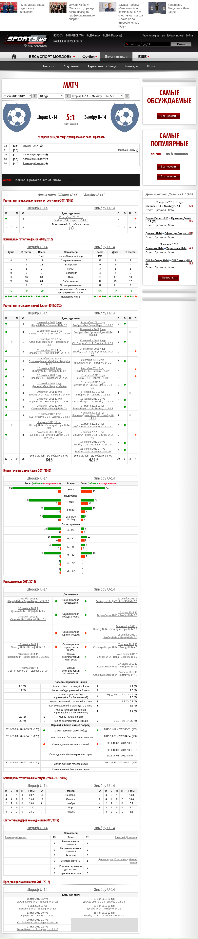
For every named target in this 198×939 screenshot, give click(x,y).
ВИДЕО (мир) (94, 35)
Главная (14, 56)
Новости (48, 66)
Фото (151, 66)
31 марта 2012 (89, 423)
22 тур (111, 912)
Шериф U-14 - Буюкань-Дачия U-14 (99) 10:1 (49, 436)
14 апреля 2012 (45, 432)
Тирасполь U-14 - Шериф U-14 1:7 (37, 908)
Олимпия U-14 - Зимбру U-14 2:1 (93, 371)
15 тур (100, 432)
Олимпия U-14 (155, 248)
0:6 (191, 220)
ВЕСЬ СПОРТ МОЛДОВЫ (50, 56)
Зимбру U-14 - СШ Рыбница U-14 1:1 (104, 915)
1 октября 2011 (45, 358)
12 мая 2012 (100, 899)
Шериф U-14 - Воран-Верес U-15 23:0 (49, 401)
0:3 (191, 233)
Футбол (88, 56)
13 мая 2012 (33, 912)
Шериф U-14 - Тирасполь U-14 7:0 (49, 378)
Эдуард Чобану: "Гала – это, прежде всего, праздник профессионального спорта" (72, 11)
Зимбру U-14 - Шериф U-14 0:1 (71, 220)
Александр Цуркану (34, 154)
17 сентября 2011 (89, 340)
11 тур (58, 398)
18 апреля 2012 (45, 405)
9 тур (58, 383)
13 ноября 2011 (45, 398)
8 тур (58, 375)
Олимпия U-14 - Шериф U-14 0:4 (49, 408)
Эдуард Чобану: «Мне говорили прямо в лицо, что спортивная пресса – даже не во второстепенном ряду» (121, 15)
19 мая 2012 (100, 906)
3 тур (59, 339)
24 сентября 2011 (89, 348)
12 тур (58, 405)
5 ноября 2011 (89, 392)
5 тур (58, 358)
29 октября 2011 (90, 382)
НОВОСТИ (58, 35)
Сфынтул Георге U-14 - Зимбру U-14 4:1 (93, 436)
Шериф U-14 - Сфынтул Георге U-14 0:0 (49, 426)
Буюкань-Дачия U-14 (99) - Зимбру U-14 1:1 (93, 417)
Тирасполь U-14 (177, 248)
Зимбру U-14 (95, 117)
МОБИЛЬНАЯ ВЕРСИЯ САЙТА (67, 41)
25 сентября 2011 (46, 350)
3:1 (191, 263)
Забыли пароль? (176, 35)
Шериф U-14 (46, 117)
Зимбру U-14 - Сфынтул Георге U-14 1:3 (93, 353)
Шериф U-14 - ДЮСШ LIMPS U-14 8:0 (49, 353)
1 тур (59, 322)
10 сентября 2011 (46, 330)
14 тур (57, 422)
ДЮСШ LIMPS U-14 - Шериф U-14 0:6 (37, 901)
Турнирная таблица (102, 66)
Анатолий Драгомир (126, 837)
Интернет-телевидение (27, 41)
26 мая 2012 (100, 912)
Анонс (7, 180)
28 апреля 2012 (165, 202)
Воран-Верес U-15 (157, 218)
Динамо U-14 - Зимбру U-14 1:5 (104, 908)
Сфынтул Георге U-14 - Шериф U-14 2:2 (49, 343)
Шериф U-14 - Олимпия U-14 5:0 (49, 325)
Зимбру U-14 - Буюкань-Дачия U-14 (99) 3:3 (93, 333)
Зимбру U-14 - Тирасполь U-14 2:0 (92, 444)
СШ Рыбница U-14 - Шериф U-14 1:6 (37, 922)
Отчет (47, 180)
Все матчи (168, 277)
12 (37, 616)
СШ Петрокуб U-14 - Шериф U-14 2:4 (49, 416)
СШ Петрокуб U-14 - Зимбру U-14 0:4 (92, 343)
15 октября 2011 (68, 217)
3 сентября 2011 (46, 322)
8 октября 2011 (89, 368)
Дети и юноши (116, 56)
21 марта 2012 (45, 414)
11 (37, 598)
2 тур (59, 330)
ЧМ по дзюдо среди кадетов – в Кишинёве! (22, 7)
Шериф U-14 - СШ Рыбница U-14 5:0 (49, 394)
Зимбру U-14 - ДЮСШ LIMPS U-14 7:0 (93, 386)
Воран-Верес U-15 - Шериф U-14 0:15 (37, 929)
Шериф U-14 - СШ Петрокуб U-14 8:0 (49, 333)
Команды (131, 66)
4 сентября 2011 (90, 322)
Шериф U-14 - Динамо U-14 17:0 (37, 915)
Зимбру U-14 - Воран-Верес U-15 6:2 (92, 325)
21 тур (111, 906)
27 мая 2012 (33, 926)
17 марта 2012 (89, 405)
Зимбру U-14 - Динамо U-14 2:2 (92, 394)
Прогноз (19, 180)
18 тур (179, 202)
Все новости (168, 116)
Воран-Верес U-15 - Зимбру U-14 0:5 (92, 408)
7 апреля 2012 (89, 432)
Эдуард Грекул (31, 145)
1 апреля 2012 (45, 422)
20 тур (111, 899)
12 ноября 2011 (88, 398)
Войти (189, 35)
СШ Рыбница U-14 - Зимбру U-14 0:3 (92, 401)
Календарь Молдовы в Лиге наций (168, 8)
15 (136, 644)
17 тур (101, 448)
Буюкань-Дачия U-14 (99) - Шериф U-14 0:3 (49, 363)
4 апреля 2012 (89, 412)
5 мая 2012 (34, 906)
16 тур (58, 432)
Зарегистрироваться (154, 35)
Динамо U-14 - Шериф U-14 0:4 (49, 386)
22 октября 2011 (46, 375)
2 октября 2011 (89, 360)
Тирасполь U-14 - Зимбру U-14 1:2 (92, 362)
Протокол (34, 180)
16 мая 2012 (33, 899)
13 (36, 668)
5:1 (191, 205)
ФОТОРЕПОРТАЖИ (75, 35)
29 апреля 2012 (168, 244)
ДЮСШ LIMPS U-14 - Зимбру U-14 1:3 (104, 901)
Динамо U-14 (154, 233)
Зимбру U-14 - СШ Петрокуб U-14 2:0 (92, 426)
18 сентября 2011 (46, 339)
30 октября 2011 (46, 383)
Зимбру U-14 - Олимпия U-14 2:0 (93, 451)
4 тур (59, 350)
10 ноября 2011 (45, 392)
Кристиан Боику (126, 150)
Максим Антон (133, 861)
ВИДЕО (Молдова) (112, 35)
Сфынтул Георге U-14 (178, 233)
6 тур (101, 368)
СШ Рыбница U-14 (157, 260)
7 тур (80, 217)
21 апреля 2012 (88, 448)
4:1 (191, 248)
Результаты (71, 66)
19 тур (43, 906)
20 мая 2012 (33, 919)
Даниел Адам (105, 859)
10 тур (58, 392)
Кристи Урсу (121, 859)
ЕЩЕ (142, 56)
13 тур (57, 414)
